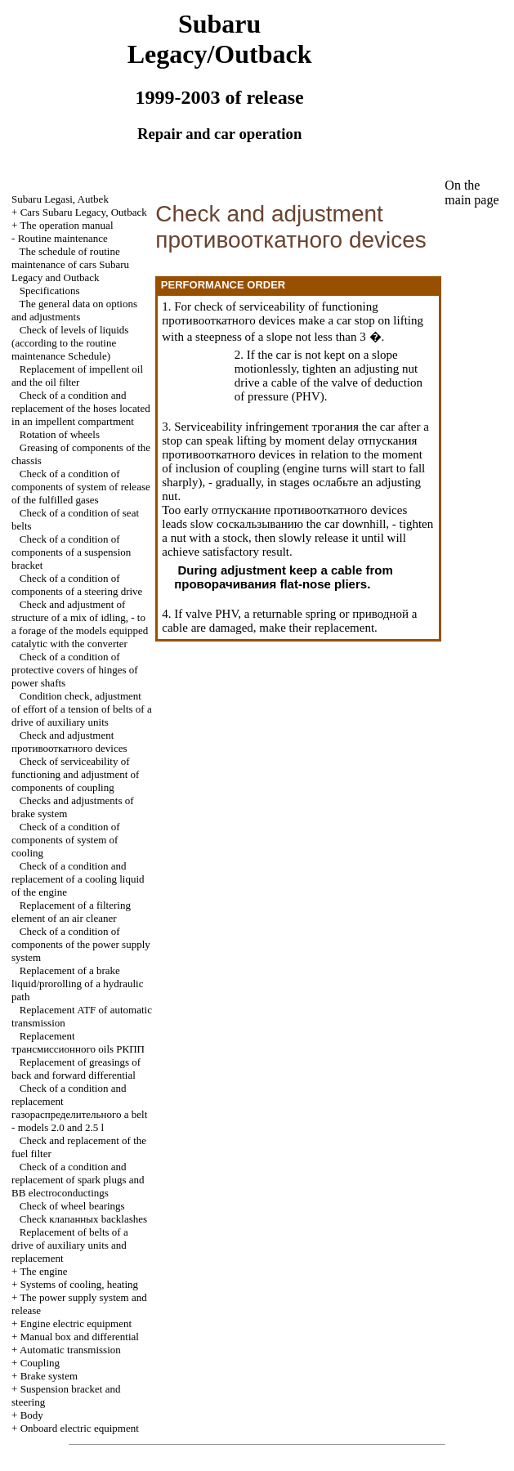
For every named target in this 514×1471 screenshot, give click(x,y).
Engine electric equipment (76, 1323)
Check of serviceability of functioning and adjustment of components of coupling (75, 774)
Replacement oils (78, 1042)
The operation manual (66, 225)
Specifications (50, 290)
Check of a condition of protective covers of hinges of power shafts (74, 670)
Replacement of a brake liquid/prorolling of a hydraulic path (77, 983)
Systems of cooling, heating (79, 1284)
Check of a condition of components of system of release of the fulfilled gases (80, 486)
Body (31, 1415)
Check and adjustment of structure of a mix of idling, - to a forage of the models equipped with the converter (79, 624)
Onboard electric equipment (79, 1428)
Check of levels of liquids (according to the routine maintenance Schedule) (69, 343)
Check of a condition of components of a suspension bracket (71, 552)
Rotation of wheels (60, 434)
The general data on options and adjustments (74, 310)
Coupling (40, 1363)
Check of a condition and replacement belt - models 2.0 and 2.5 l (79, 1107)
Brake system (49, 1376)
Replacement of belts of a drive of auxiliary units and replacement (69, 1245)
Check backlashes (83, 1219)
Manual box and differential (79, 1336)
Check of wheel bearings (72, 1206)
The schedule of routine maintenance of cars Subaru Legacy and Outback (70, 264)
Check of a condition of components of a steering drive (76, 584)
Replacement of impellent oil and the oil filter (77, 375)
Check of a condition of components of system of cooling (65, 839)
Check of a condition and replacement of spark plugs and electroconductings (77, 1179)
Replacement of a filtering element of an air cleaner (71, 911)
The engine (43, 1271)
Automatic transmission (70, 1350)
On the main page (471, 192)
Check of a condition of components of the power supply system (80, 944)
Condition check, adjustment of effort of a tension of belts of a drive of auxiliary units (81, 709)
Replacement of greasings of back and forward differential (76, 1068)
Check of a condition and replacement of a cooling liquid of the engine (77, 879)
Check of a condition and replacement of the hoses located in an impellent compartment (80, 408)
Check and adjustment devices (69, 741)
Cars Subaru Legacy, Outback (83, 212)
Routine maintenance (63, 238)
